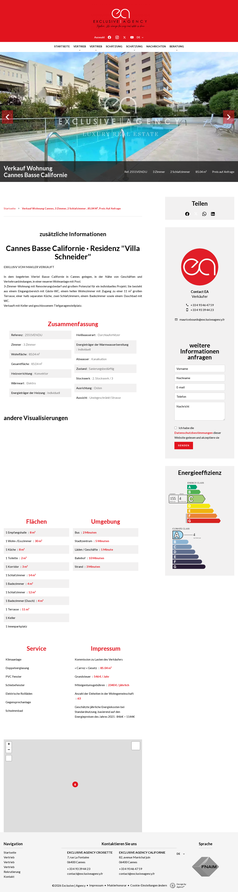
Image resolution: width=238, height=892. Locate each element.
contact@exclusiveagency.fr (85, 873)
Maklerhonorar (117, 885)
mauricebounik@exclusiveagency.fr (202, 319)
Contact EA (200, 292)
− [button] (9, 750)
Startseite (10, 208)
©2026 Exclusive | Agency (69, 885)
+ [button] (9, 744)
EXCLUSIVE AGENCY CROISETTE (89, 852)
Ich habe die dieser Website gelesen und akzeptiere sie (197, 432)
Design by (177, 885)
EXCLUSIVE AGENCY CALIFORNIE (142, 852)
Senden (183, 445)
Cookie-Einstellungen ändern (148, 885)
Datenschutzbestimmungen (193, 432)
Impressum (96, 885)
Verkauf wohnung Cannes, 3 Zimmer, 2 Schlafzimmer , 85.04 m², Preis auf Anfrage (71, 208)
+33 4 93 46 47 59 (202, 305)
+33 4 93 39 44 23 (202, 310)
